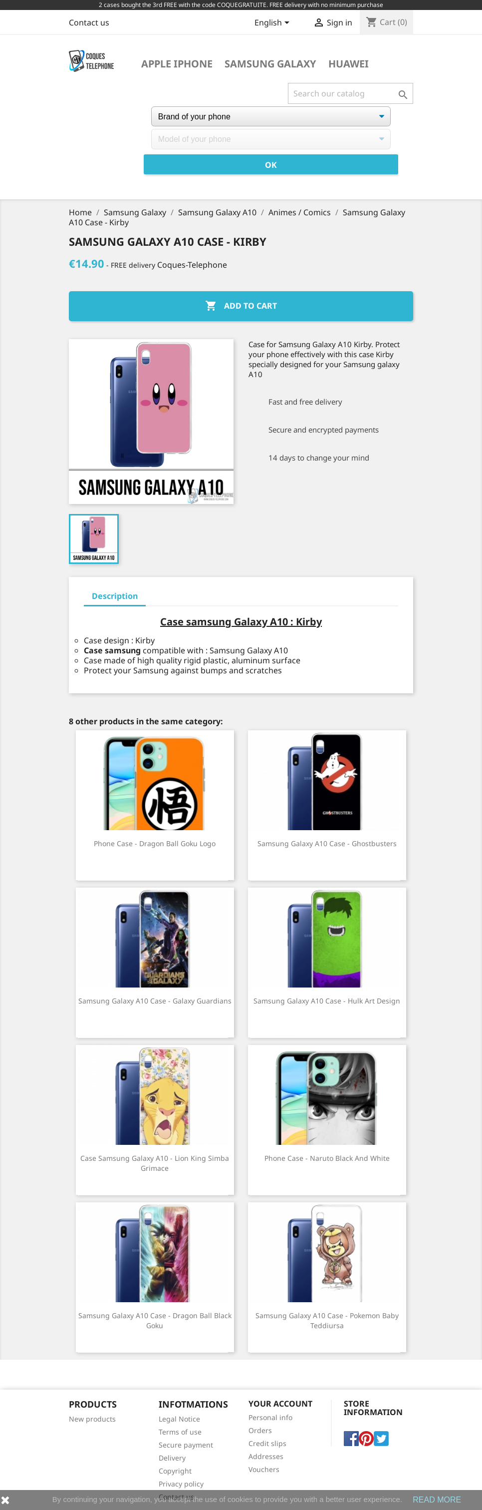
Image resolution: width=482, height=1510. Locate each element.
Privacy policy (181, 1484)
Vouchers (263, 1469)
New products (92, 1419)
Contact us (89, 22)
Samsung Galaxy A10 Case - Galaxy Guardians (155, 1001)
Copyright (175, 1471)
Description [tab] (115, 595)
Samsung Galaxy (270, 63)
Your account (280, 1403)
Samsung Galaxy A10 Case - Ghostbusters (327, 843)
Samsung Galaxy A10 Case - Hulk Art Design (326, 1001)
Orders (260, 1430)
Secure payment (186, 1445)
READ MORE (437, 1500)
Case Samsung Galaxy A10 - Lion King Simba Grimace (154, 1163)
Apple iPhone (177, 63)
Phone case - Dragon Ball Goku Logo (155, 843)
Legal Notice (179, 1419)
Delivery (172, 1458)
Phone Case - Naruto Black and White (327, 1158)
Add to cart (241, 306)
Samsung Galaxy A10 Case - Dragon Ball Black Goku (155, 1320)
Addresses (265, 1456)
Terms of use (180, 1432)
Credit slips (267, 1443)
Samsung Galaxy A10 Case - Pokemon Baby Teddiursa (327, 1320)
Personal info (270, 1417)
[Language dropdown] (273, 23)
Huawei (348, 63)
